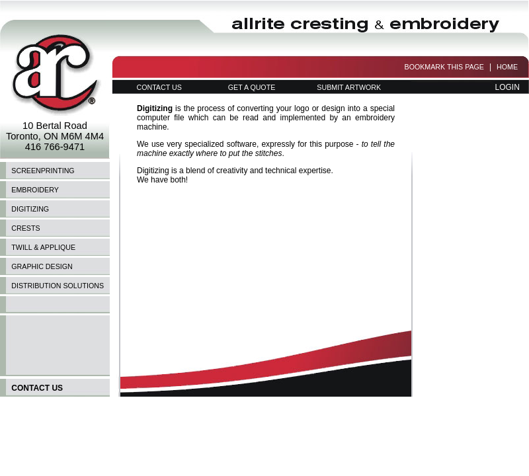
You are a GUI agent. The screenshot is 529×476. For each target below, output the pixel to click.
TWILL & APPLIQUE (43, 247)
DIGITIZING (30, 209)
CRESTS (25, 228)
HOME (507, 67)
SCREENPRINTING (42, 171)
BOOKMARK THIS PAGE (444, 67)
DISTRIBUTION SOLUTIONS (57, 286)
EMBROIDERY (34, 190)
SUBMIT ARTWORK (349, 87)
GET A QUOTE (251, 87)
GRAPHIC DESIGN (41, 266)
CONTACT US (158, 87)
